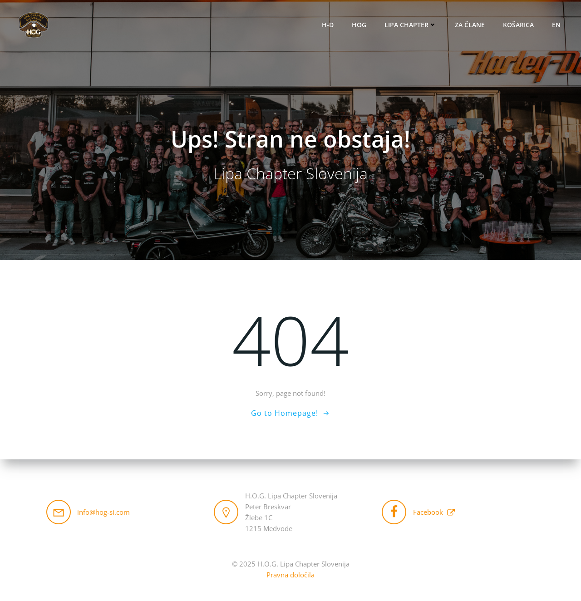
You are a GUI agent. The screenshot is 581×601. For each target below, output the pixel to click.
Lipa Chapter (411, 25)
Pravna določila (290, 574)
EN (556, 25)
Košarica (518, 25)
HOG (359, 25)
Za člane (470, 25)
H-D (328, 25)
